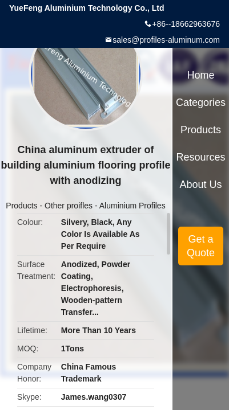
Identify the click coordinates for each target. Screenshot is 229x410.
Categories (201, 102)
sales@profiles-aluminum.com (166, 39)
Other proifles (69, 205)
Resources (201, 157)
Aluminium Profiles (132, 205)
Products (21, 205)
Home (201, 75)
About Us (201, 184)
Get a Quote (201, 246)
